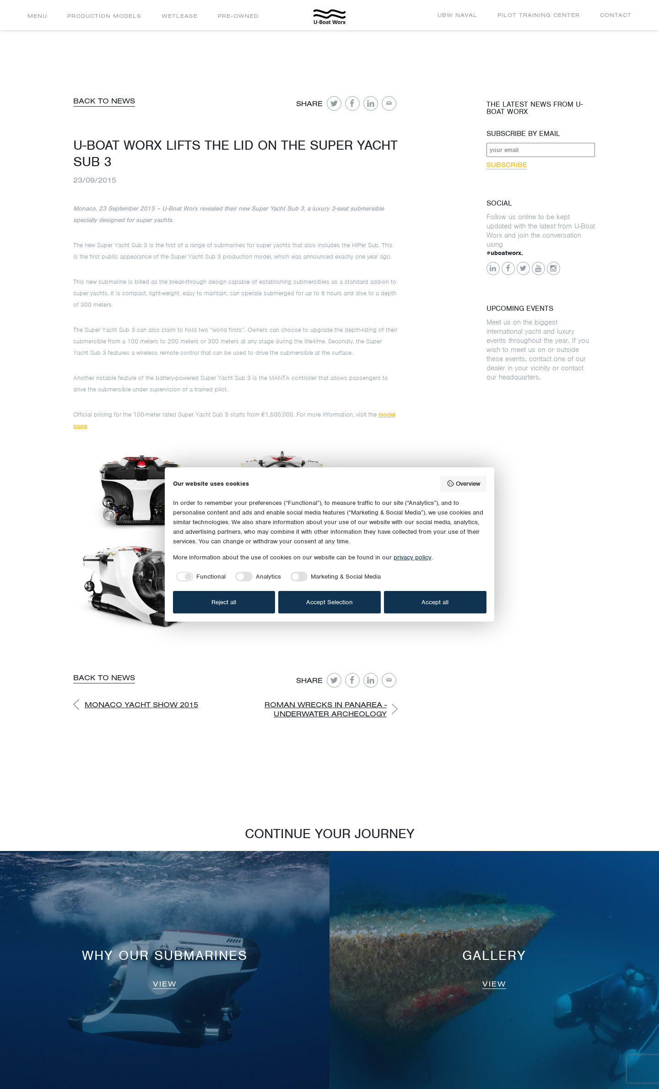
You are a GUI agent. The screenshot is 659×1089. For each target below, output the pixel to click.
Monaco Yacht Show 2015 (141, 704)
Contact (616, 14)
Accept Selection (329, 602)
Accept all (434, 602)
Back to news (104, 100)
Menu (37, 15)
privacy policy (413, 557)
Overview (463, 483)
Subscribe (506, 165)
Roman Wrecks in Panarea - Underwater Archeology (326, 709)
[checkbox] (199, 577)
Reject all (223, 602)
